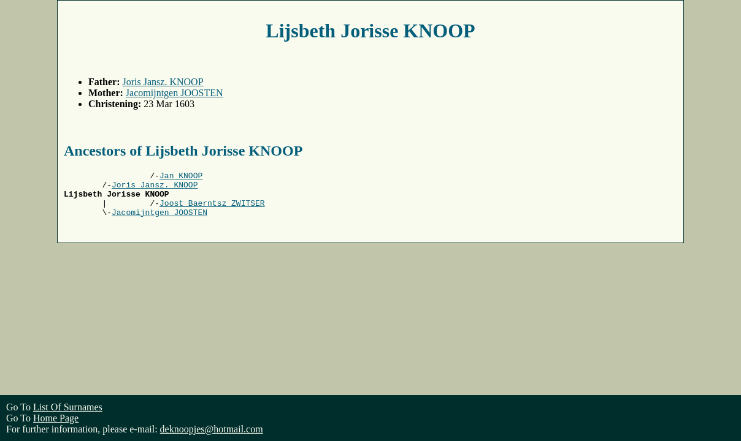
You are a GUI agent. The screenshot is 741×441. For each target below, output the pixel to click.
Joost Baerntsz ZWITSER (212, 210)
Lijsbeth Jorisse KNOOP (370, 31)
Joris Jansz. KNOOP (163, 82)
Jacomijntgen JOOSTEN (174, 93)
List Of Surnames (67, 407)
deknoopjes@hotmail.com (211, 429)
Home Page (56, 418)
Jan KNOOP (180, 177)
